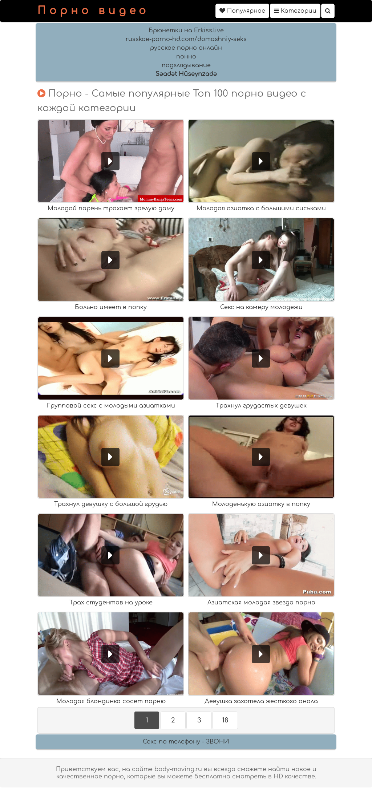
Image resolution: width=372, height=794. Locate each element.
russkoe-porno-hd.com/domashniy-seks (186, 39)
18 (225, 720)
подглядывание (186, 65)
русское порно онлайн (186, 48)
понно (186, 56)
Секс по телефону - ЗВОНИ (186, 741)
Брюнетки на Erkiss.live (186, 30)
